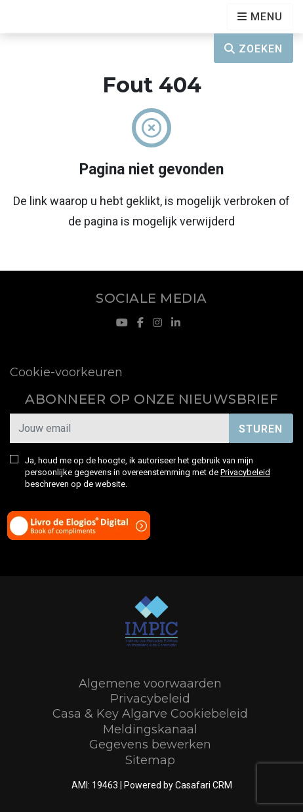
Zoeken (253, 49)
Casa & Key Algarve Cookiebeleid (150, 713)
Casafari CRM (203, 785)
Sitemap (150, 760)
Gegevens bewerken (150, 744)
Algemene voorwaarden (150, 683)
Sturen (261, 429)
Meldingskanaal (150, 729)
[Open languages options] (260, 16)
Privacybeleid (245, 472)
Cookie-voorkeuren (66, 372)
